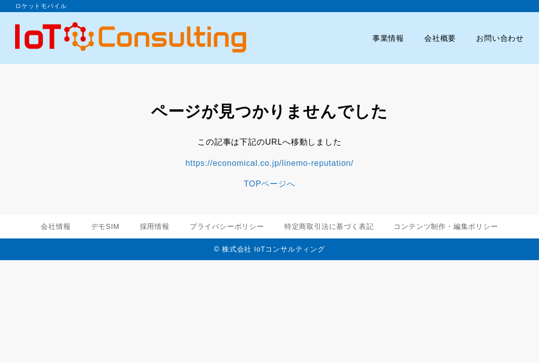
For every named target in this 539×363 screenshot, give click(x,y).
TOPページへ (269, 183)
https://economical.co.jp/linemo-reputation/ (269, 163)
